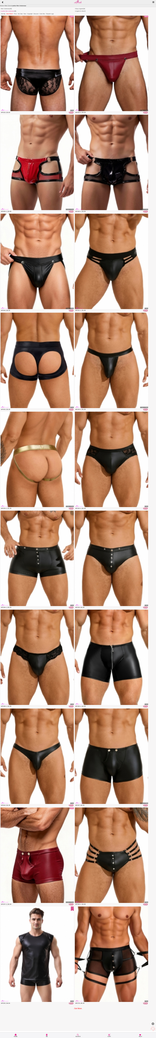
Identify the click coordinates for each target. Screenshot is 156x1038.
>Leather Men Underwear (7, 11)
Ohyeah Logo (50, 14)
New (25, 14)
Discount (36, 14)
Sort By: (3, 14)
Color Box (42, 14)
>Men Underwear (5, 8)
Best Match (9, 14)
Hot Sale (20, 14)
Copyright (30, 14)
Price (15, 14)
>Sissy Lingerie (79, 8)
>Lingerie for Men (79, 11)
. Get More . (78, 1008)
